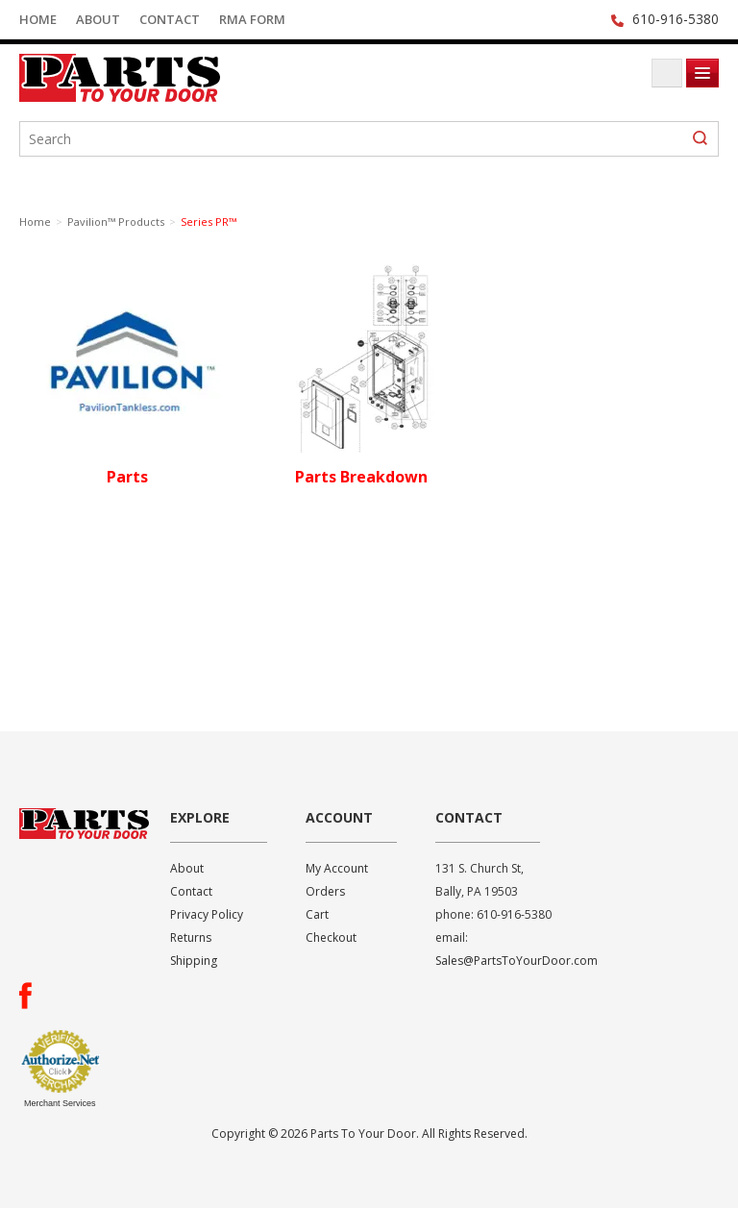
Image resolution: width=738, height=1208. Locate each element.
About (98, 19)
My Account (337, 868)
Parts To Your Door (163, 78)
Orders (325, 891)
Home (38, 19)
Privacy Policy (206, 914)
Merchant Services (60, 1103)
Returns (190, 937)
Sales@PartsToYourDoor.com (516, 960)
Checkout (331, 937)
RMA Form (252, 19)
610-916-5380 (675, 19)
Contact (169, 19)
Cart (317, 914)
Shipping (193, 960)
